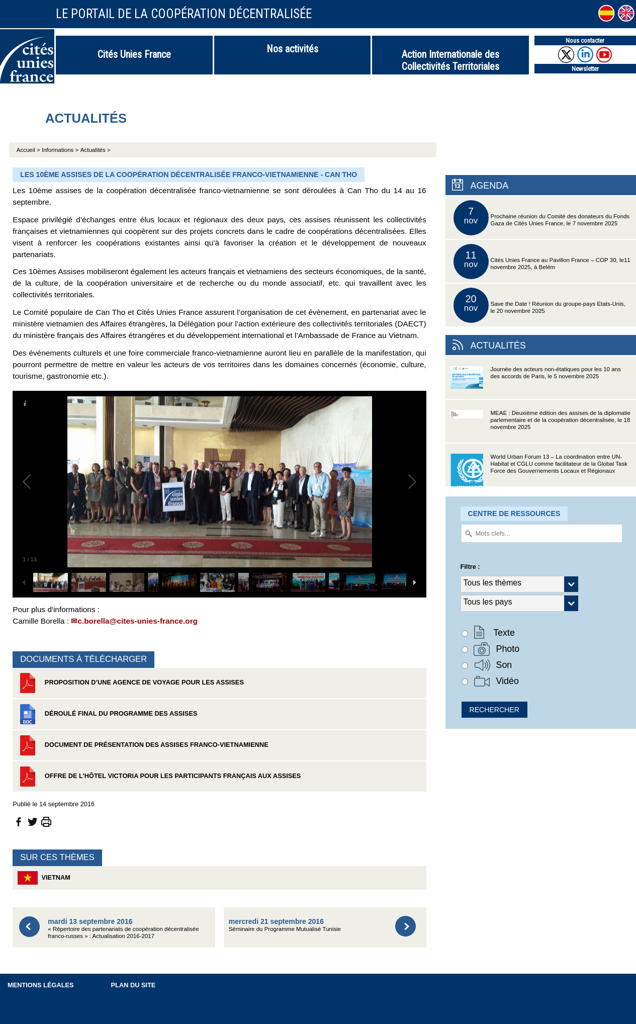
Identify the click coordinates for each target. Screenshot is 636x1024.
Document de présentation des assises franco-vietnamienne (143, 745)
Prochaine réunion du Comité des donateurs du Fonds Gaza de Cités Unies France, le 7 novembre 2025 (541, 217)
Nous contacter (585, 40)
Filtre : (470, 566)
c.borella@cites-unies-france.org (137, 621)
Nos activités (292, 49)
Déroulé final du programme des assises (107, 714)
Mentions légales (41, 985)
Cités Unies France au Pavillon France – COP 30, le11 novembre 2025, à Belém (541, 261)
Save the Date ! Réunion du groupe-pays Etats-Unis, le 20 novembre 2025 (539, 305)
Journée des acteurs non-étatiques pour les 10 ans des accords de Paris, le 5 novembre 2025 (535, 382)
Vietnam (44, 878)
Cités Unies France (134, 54)
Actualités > (95, 150)
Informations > (60, 150)
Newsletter (585, 68)
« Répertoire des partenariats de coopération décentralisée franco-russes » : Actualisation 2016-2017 (123, 928)
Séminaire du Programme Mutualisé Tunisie (285, 924)
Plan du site (133, 985)
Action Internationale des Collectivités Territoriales (450, 60)
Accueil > (29, 150)
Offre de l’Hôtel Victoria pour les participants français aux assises (159, 776)
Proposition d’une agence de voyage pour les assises (131, 683)
